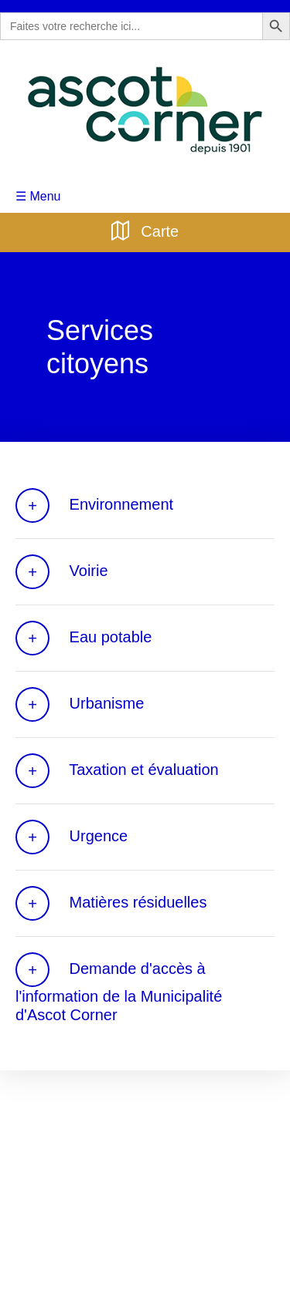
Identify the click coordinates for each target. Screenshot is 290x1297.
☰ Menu (36, 194)
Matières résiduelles (109, 902)
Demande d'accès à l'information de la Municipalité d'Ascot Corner (143, 987)
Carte (145, 228)
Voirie (60, 571)
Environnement (93, 504)
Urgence (70, 836)
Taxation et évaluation (114, 770)
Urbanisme (77, 703)
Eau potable (81, 637)
